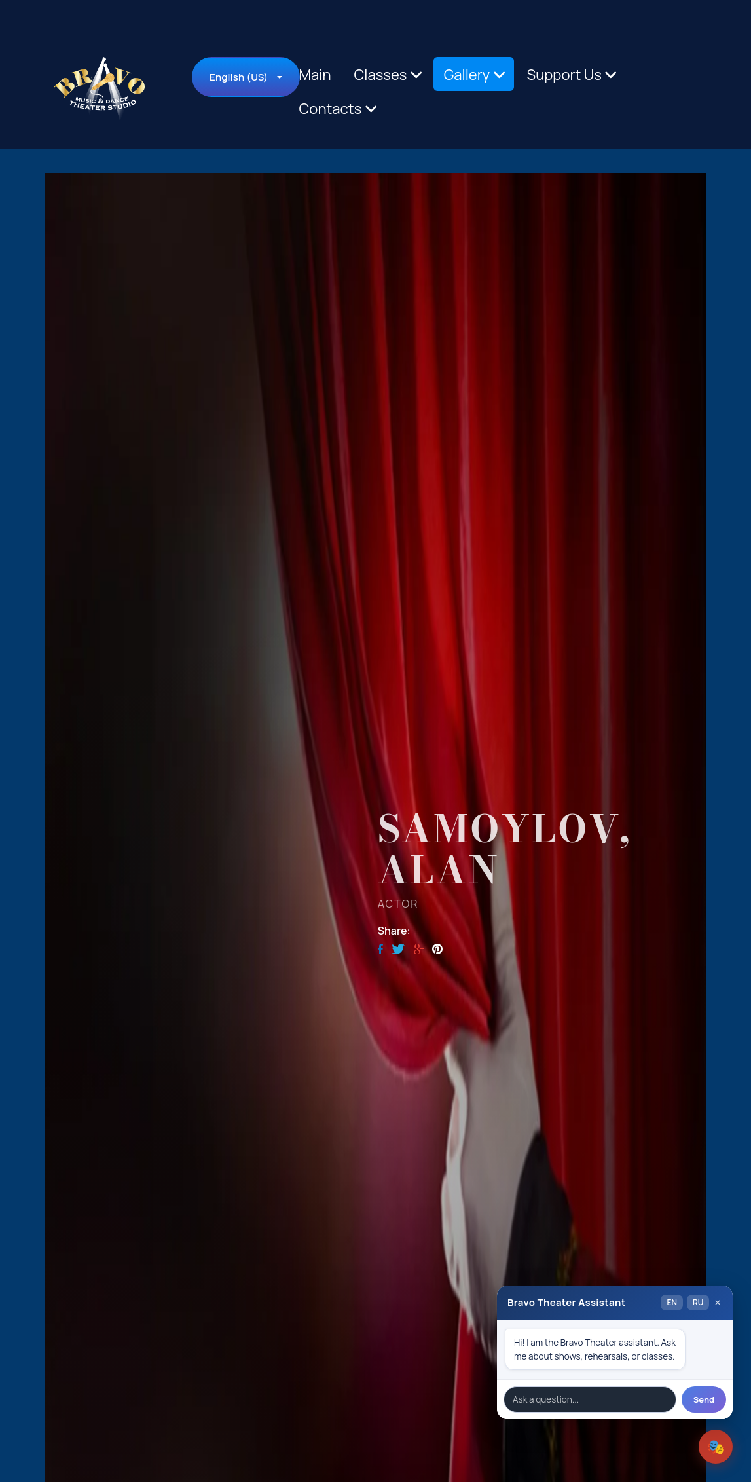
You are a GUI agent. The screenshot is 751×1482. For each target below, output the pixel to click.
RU (698, 1302)
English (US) (239, 77)
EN (671, 1302)
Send (703, 1399)
